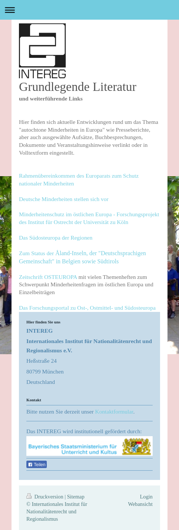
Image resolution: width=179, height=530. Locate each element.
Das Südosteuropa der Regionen (55, 237)
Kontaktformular (114, 411)
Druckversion (45, 497)
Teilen (36, 464)
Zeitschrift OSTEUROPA (48, 277)
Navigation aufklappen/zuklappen (89, 10)
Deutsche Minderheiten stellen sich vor (63, 199)
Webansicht (140, 504)
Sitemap (75, 497)
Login (146, 497)
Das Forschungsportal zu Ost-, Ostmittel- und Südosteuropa (87, 307)
